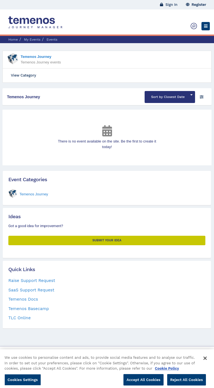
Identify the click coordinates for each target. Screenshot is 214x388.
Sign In (168, 5)
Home (13, 39)
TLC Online (19, 317)
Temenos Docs (23, 299)
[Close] (205, 363)
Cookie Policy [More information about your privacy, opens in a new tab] (167, 373)
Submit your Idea (106, 240)
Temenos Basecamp (28, 308)
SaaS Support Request (31, 290)
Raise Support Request (31, 280)
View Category (23, 75)
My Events (32, 39)
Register (196, 5)
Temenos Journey (36, 57)
